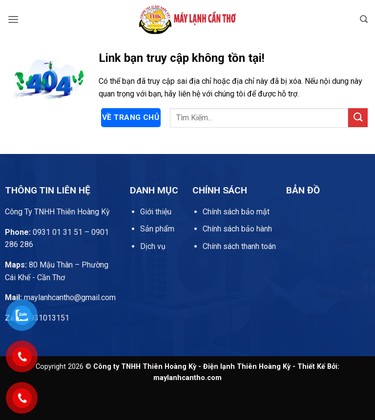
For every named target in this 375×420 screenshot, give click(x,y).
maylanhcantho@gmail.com (60, 297)
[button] (13, 19)
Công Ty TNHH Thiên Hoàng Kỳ (57, 211)
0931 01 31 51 (44, 232)
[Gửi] (358, 117)
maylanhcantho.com (187, 378)
